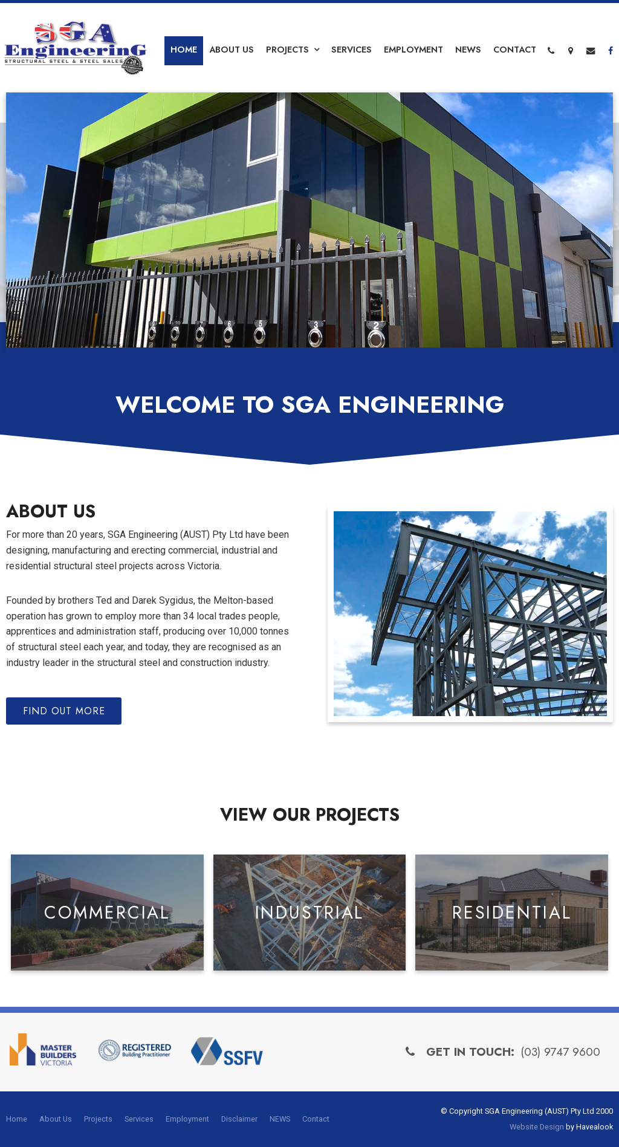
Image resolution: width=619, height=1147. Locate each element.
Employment (413, 50)
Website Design (537, 1126)
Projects (287, 50)
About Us (231, 50)
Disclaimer (239, 1118)
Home (183, 50)
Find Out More (64, 711)
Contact (514, 50)
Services (351, 50)
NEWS (468, 50)
